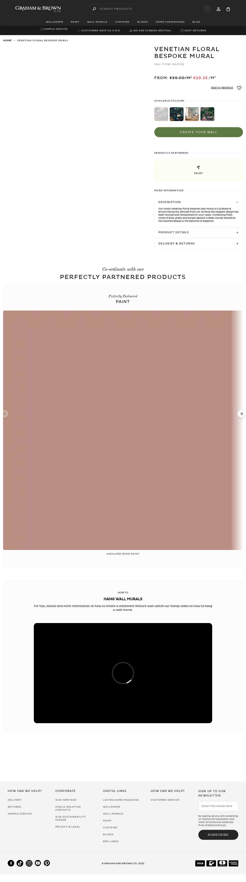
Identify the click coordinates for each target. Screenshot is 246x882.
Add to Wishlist (222, 87)
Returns (14, 806)
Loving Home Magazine (121, 800)
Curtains (110, 827)
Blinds (108, 834)
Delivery (15, 800)
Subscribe (218, 835)
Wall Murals (113, 813)
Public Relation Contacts (68, 808)
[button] (198, 170)
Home (7, 40)
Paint (107, 820)
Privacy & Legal (67, 826)
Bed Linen (110, 841)
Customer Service (165, 800)
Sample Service (20, 813)
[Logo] (38, 9)
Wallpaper (111, 806)
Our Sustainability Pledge (70, 818)
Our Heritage (65, 800)
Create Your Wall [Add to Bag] (199, 132)
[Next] (241, 414)
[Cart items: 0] (228, 9)
